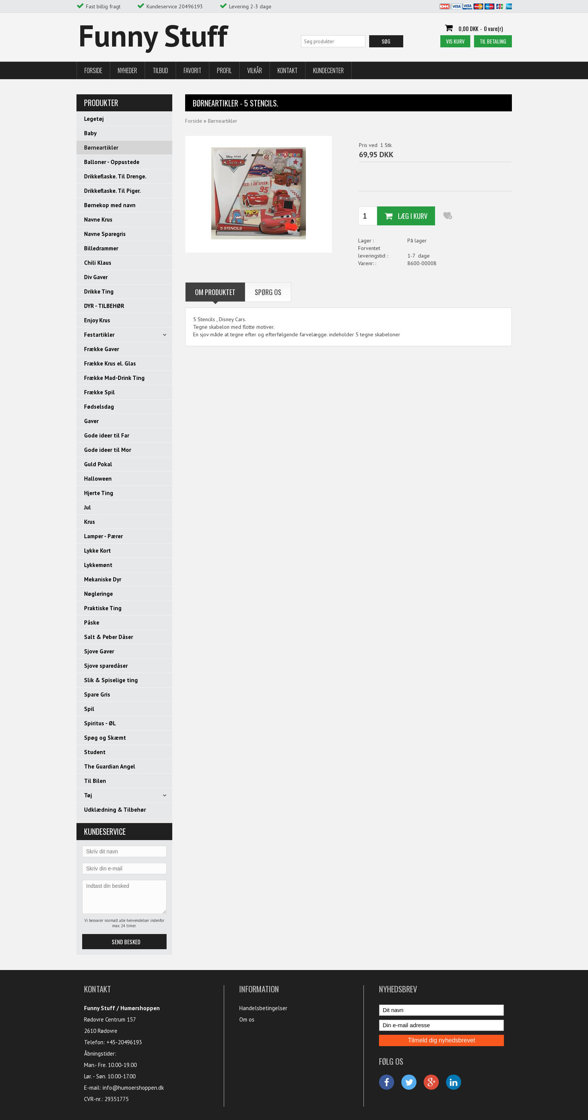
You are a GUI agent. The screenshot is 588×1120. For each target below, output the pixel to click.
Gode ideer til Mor (107, 449)
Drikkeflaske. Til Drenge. (115, 176)
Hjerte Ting (98, 493)
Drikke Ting (99, 291)
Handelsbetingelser (263, 1008)
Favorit (192, 70)
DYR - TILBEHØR (104, 305)
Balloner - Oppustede (111, 162)
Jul (87, 507)
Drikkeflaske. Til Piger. (112, 190)
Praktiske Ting (103, 608)
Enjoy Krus (97, 320)
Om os (246, 1019)
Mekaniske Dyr (102, 579)
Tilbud (160, 70)
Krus (89, 521)
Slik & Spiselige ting (111, 680)
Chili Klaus (97, 262)
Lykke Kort (97, 550)
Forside (93, 70)
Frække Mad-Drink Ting (114, 377)
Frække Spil (99, 392)
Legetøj (94, 118)
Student (95, 752)
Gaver (91, 421)
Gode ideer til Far (106, 435)
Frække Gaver (101, 349)
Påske (91, 622)
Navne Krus (98, 219)
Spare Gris (97, 694)
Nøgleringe (98, 593)
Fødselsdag (99, 406)
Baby (90, 133)
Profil (224, 70)
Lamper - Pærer (103, 536)
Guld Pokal (98, 464)
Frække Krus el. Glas (110, 363)
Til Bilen (95, 780)
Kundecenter (328, 70)
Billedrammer (101, 248)
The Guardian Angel (109, 766)
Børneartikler (101, 147)
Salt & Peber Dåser (108, 636)
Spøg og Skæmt (105, 737)
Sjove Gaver (99, 651)
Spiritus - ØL (100, 723)
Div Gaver (96, 277)
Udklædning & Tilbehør (115, 809)
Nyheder (127, 70)
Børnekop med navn (110, 205)
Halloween (98, 478)
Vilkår (254, 70)
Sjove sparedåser (106, 665)
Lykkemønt (98, 565)
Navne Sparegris (105, 233)
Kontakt (288, 70)
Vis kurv (455, 41)
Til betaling (493, 41)
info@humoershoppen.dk (133, 1087)
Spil (89, 708)
